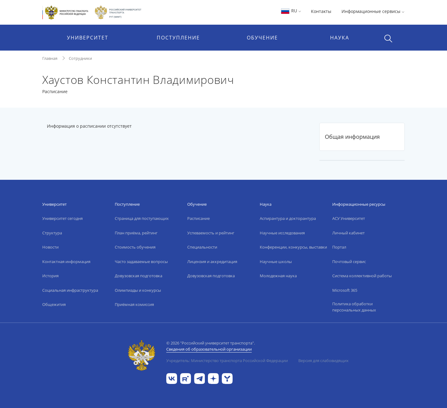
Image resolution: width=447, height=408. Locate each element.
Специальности (202, 247)
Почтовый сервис (349, 261)
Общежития (54, 304)
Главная (49, 58)
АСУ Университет (348, 218)
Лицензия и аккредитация (212, 261)
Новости (50, 247)
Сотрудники (80, 58)
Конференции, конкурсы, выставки (293, 247)
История (50, 275)
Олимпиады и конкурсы (138, 290)
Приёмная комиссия (134, 304)
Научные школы (276, 261)
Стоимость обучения (135, 247)
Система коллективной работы (362, 275)
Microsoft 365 (344, 290)
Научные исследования (282, 233)
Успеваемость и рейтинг (210, 233)
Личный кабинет (348, 233)
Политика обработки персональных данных (354, 307)
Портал (339, 247)
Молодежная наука (278, 275)
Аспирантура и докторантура (288, 218)
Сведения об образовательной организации (209, 349)
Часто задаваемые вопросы (141, 261)
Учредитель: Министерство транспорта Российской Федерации (227, 360)
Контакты (321, 11)
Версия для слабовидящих (323, 360)
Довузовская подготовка (138, 275)
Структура (52, 233)
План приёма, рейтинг (136, 233)
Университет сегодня (62, 218)
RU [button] (290, 11)
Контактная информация (66, 261)
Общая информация (352, 136)
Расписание (198, 218)
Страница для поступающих (142, 218)
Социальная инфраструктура (70, 290)
